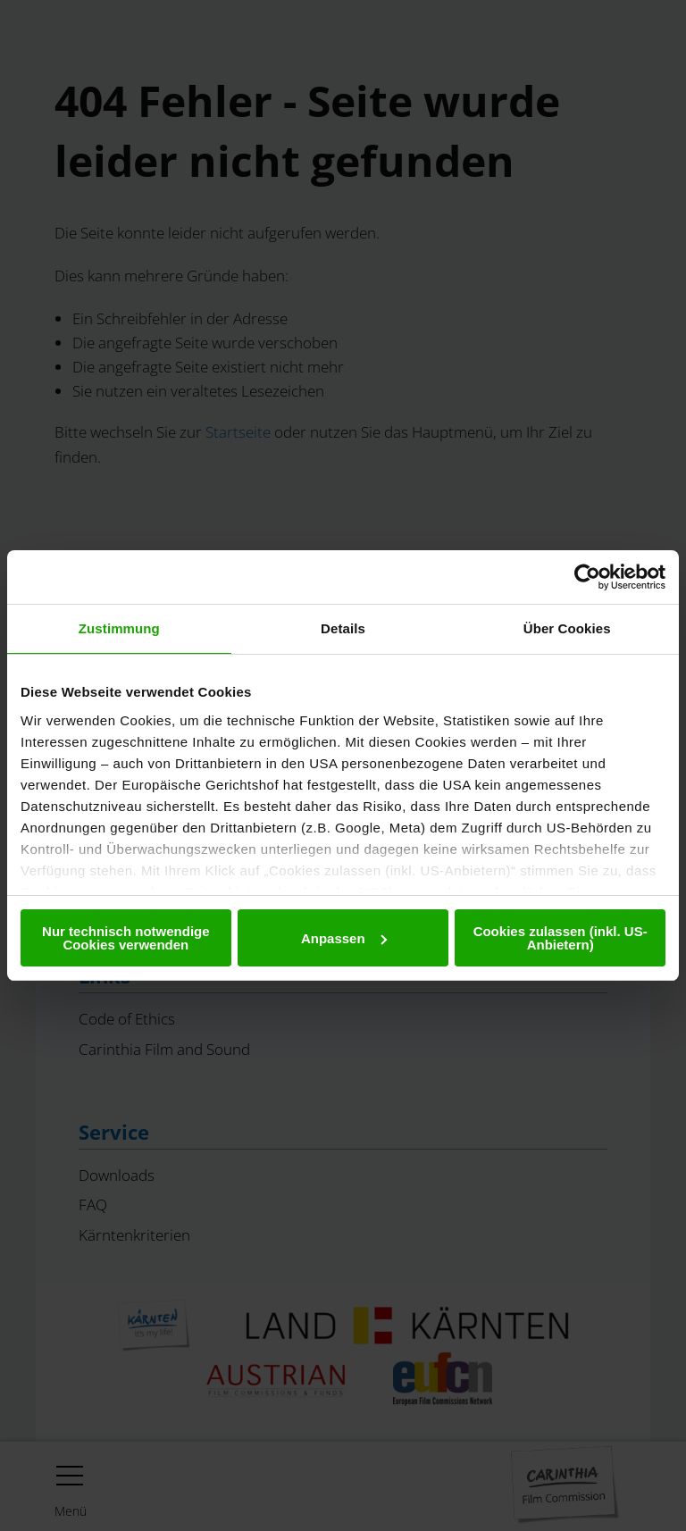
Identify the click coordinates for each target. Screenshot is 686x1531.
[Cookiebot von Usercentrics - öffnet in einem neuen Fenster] (587, 577)
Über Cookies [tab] (567, 628)
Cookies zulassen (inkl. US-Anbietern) (560, 938)
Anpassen (344, 938)
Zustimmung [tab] (119, 628)
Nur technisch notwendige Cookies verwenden (126, 938)
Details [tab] (343, 628)
